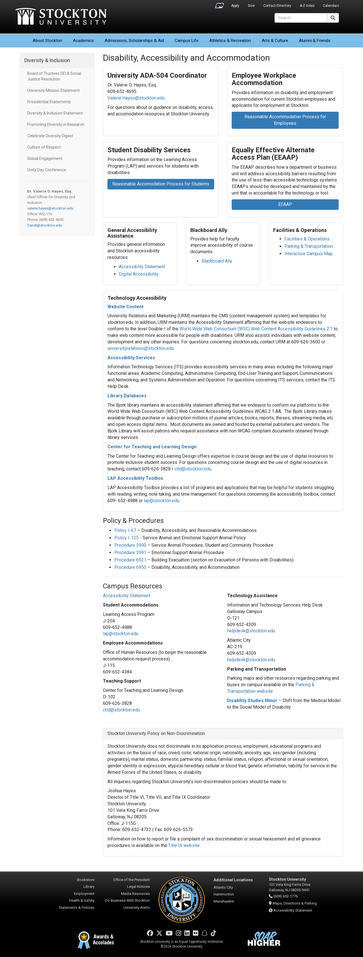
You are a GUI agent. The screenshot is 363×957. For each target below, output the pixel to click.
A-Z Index (307, 6)
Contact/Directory (277, 6)
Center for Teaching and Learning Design (152, 446)
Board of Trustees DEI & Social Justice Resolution (54, 76)
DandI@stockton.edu (44, 225)
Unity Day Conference (46, 170)
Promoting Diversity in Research (55, 124)
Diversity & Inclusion (47, 60)
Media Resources (135, 893)
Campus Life (187, 40)
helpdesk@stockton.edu (251, 630)
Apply (235, 6)
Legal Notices (138, 886)
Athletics (230, 40)
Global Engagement (44, 158)
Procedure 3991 (130, 552)
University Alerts (136, 907)
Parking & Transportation (308, 246)
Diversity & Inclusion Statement (55, 113)
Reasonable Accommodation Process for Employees (285, 120)
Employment (84, 893)
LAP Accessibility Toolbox (135, 478)
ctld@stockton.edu (192, 469)
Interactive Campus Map (308, 253)
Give (251, 6)
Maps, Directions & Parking (295, 903)
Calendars (331, 6)
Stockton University (61, 17)
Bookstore (85, 880)
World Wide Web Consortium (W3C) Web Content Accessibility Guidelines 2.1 (256, 328)
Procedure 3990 (130, 545)
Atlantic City (223, 887)
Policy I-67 (125, 530)
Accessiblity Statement (142, 266)
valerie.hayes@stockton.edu (50, 208)
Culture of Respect (44, 147)
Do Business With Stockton (127, 900)
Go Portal (219, 4)
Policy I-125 (126, 537)
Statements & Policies (76, 907)
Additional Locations (233, 880)
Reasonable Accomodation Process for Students (160, 184)
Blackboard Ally (217, 261)
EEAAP (285, 204)
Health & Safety (81, 900)
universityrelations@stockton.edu (140, 348)
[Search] (301, 18)
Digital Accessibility (139, 274)
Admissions (134, 40)
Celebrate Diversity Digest (50, 136)
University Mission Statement (53, 90)
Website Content (125, 306)
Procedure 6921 (130, 560)
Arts (275, 40)
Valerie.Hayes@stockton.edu (135, 98)
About (47, 40)
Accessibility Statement (292, 910)
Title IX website (184, 845)
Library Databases (127, 395)
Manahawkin (224, 901)
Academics (83, 40)
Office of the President (131, 880)
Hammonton (224, 894)
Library (88, 886)
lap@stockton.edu (161, 500)
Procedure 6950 (130, 567)
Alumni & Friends (314, 40)
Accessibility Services (131, 357)
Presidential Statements (49, 102)
